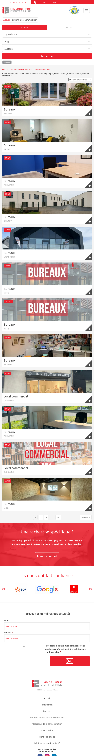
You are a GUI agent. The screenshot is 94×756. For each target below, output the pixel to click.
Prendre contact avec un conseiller (47, 717)
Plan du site (47, 730)
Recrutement (47, 704)
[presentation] (26, 661)
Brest (56, 73)
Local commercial (16, 396)
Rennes (70, 73)
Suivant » (85, 517)
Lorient (63, 73)
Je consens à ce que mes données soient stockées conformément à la (65, 649)
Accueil (6, 19)
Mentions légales (47, 736)
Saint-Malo (7, 75)
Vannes (78, 73)
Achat (69, 27)
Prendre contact (47, 556)
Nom (6, 620)
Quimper (49, 73)
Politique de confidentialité (47, 743)
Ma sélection (44, 2)
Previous (3, 589)
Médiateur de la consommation (47, 724)
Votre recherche (18, 2)
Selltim (55, 690)
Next (90, 589)
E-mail (8, 632)
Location (24, 27)
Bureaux (9, 109)
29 (58, 517)
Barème (47, 711)
